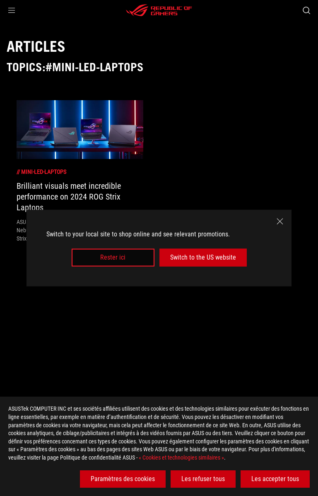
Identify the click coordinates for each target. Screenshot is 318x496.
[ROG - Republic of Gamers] (159, 10)
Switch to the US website (203, 257)
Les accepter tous (275, 479)
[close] (280, 221)
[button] (12, 10)
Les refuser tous (203, 479)
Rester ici (112, 257)
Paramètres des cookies (123, 479)
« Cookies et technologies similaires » (181, 457)
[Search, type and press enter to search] (306, 10)
